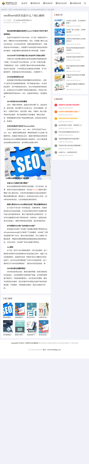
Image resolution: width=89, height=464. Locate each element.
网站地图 (42, 343)
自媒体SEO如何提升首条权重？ (69, 105)
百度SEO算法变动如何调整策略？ (70, 145)
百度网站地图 (50, 343)
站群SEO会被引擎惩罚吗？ (75, 57)
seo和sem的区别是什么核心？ (69, 111)
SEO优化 (35, 190)
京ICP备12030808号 (35, 350)
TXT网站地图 (73, 343)
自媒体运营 (75, 3)
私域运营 (47, 3)
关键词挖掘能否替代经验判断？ (69, 139)
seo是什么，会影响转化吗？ (68, 152)
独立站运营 (61, 3)
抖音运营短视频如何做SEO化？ (69, 132)
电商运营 (35, 3)
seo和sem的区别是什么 (21, 9)
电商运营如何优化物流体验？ (69, 118)
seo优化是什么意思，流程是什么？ (71, 125)
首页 (24, 3)
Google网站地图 (62, 343)
